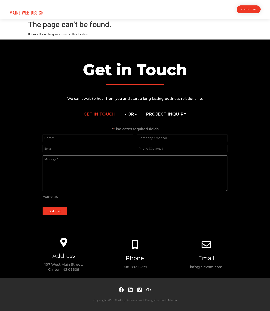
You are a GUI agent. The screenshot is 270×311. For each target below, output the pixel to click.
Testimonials (162, 9)
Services (125, 9)
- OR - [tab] (131, 114)
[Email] (206, 244)
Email (206, 258)
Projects (105, 9)
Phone (135, 258)
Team (142, 9)
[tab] (99, 114)
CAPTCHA (50, 197)
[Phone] (135, 244)
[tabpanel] (135, 173)
